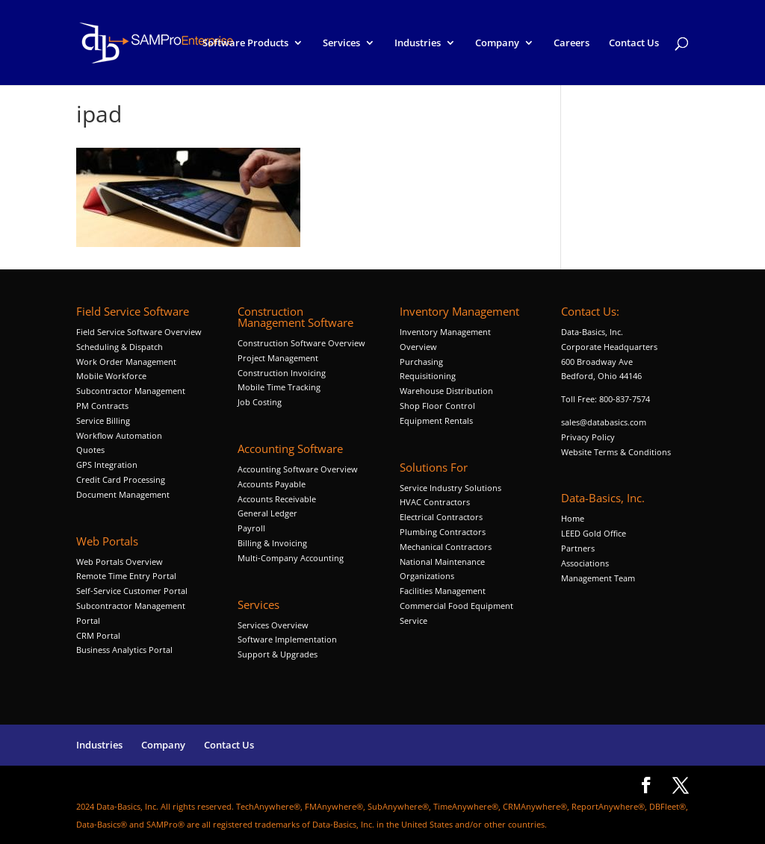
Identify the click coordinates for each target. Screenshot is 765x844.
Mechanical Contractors (446, 546)
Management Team (598, 578)
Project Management (278, 357)
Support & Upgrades (278, 654)
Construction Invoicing (283, 372)
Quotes (90, 449)
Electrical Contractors (441, 516)
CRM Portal (98, 635)
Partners (578, 548)
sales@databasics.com (603, 422)
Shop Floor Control (437, 405)
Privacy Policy (588, 437)
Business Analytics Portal (124, 649)
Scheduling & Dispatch (119, 346)
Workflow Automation (119, 435)
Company (497, 43)
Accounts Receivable (277, 498)
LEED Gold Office (593, 533)
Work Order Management (126, 361)
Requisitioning (429, 375)
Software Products (245, 43)
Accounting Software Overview (298, 469)
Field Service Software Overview (139, 331)
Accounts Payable (272, 484)
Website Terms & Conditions (616, 451)
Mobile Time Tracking (279, 387)
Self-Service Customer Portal (132, 590)
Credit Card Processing (120, 479)
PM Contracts (102, 405)
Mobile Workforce (111, 375)
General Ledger (267, 513)
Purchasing (421, 361)
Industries (417, 43)
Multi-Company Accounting (291, 557)
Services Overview (273, 625)
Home (572, 518)
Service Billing (103, 420)
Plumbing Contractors (443, 531)
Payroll (251, 528)
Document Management (124, 494)
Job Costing (260, 401)
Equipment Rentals (436, 420)
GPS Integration (106, 464)
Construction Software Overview (301, 342)
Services (341, 43)
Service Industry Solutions (450, 487)
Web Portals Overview (119, 561)
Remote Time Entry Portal (126, 575)
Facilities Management (443, 590)
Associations (585, 563)
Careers (571, 43)
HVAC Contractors (435, 501)
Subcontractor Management (130, 390)
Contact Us (634, 43)
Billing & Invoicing (272, 542)
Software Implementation (287, 639)
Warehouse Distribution (446, 390)
